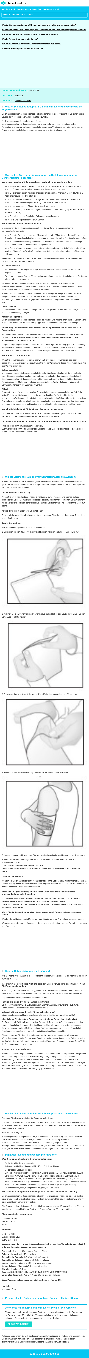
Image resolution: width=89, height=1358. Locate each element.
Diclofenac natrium (23, 101)
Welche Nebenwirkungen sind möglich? (20, 39)
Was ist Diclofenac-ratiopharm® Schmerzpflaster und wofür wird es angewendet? (39, 25)
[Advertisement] (44, 70)
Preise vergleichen (18, 1324)
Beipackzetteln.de (17, 3)
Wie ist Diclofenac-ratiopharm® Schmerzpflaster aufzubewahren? (31, 44)
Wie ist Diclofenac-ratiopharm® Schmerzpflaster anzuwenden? (30, 34)
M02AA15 (19, 96)
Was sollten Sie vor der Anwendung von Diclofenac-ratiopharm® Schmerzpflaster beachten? (44, 30)
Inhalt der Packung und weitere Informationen (22, 48)
